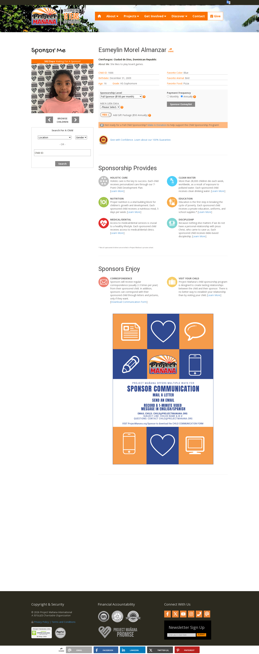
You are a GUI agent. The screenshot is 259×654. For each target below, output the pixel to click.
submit (201, 634)
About (112, 16)
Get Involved (155, 16)
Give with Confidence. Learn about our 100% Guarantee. (140, 139)
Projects (131, 16)
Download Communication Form (129, 301)
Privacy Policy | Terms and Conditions (54, 621)
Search (62, 163)
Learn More (117, 191)
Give (215, 16)
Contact (199, 16)
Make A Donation (157, 125)
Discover (179, 16)
